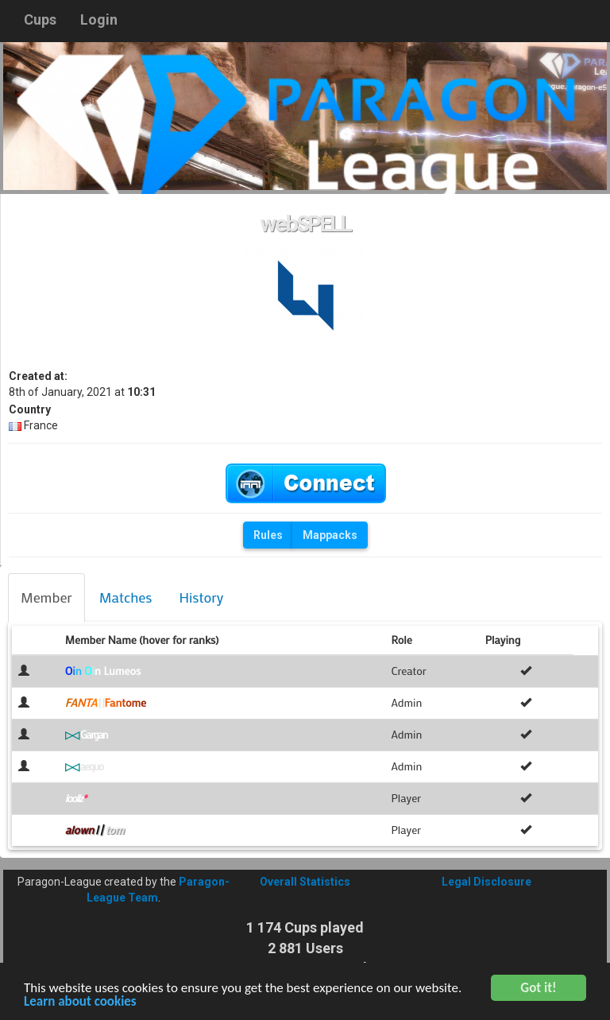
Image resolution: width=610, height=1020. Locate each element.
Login (99, 19)
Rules (268, 535)
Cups (40, 19)
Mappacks (330, 535)
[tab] (46, 597)
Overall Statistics (305, 881)
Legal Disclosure (486, 881)
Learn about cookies (80, 1003)
